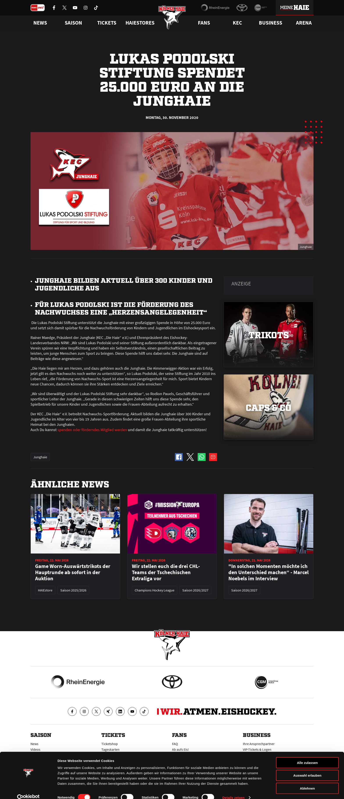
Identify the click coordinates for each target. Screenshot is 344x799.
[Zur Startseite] (172, 18)
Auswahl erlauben (307, 768)
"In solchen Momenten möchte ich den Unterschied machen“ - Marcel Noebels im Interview (268, 572)
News (34, 744)
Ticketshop (109, 744)
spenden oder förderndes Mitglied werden (92, 429)
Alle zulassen (307, 755)
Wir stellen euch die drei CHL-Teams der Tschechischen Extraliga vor (166, 572)
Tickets (106, 23)
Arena (304, 23)
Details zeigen (233, 790)
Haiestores (139, 23)
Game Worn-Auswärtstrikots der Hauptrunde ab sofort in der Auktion (72, 572)
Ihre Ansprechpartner (259, 744)
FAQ (175, 744)
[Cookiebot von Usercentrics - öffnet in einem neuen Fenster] (28, 790)
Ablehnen (307, 781)
